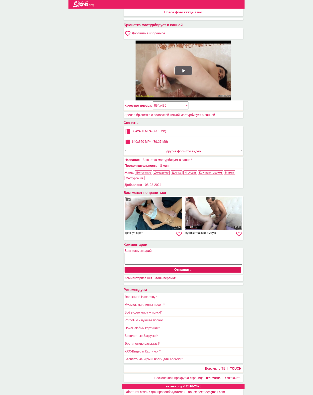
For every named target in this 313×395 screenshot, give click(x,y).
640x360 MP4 (146, 142)
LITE (222, 368)
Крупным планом (210, 172)
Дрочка (176, 172)
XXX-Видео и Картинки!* (142, 351)
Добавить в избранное (145, 33)
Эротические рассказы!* (142, 343)
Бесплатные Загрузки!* (141, 335)
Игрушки (190, 172)
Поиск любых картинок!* (142, 328)
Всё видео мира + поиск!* (143, 312)
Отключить (233, 378)
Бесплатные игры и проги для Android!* (154, 359)
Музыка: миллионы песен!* (145, 304)
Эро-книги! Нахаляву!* (141, 297)
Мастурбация (135, 178)
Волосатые (143, 172)
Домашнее (161, 172)
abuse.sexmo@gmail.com (206, 392)
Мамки (229, 172)
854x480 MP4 (145, 131)
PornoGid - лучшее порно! (144, 320)
